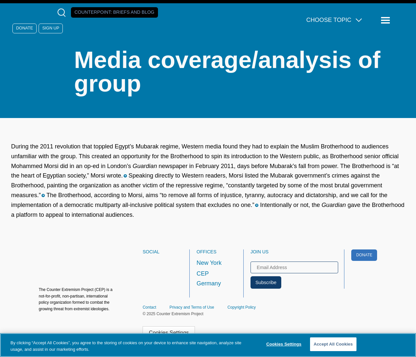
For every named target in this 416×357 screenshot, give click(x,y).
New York (209, 263)
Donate (24, 28)
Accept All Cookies (333, 344)
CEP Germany (209, 278)
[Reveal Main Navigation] (386, 20)
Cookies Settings (169, 332)
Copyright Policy (241, 307)
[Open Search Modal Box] (63, 12)
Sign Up (50, 28)
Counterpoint (114, 12)
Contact (149, 307)
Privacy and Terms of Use (191, 307)
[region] (208, 345)
